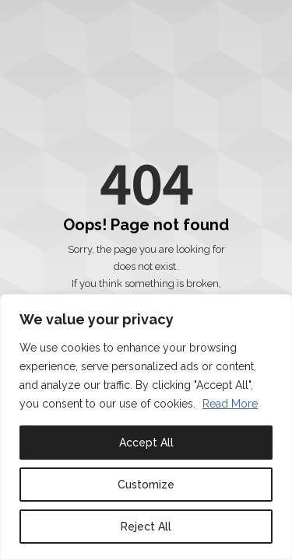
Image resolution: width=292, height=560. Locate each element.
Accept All (146, 442)
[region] (146, 427)
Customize (146, 484)
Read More (230, 403)
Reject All (146, 526)
